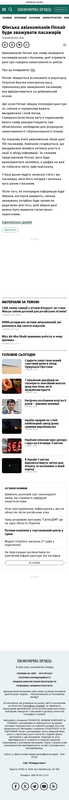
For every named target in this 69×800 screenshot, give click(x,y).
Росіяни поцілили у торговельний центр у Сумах (34, 532)
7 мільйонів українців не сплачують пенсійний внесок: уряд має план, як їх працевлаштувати (45, 385)
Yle (33, 70)
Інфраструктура (52, 17)
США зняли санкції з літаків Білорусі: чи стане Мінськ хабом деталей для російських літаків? (34, 309)
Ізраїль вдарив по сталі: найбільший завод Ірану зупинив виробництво (42, 423)
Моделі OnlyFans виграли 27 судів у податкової (29, 543)
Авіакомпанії (10, 230)
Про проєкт (45, 673)
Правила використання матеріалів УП (34, 681)
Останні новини (16, 488)
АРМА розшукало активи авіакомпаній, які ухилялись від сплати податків (31, 324)
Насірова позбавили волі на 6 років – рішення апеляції (45, 402)
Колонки (34, 17)
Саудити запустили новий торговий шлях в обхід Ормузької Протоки (43, 364)
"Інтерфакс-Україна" (34, 706)
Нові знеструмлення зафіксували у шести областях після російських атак (34, 510)
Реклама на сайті (26, 673)
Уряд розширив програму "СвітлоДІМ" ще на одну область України (34, 521)
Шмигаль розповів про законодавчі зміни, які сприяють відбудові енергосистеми (30, 498)
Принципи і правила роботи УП (34, 685)
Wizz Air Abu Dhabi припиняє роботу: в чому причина (32, 338)
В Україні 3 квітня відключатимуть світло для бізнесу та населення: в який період (44, 464)
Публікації (20, 17)
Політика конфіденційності (34, 677)
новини (7, 17)
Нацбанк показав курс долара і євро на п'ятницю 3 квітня (46, 441)
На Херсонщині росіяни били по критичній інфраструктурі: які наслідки (32, 554)
